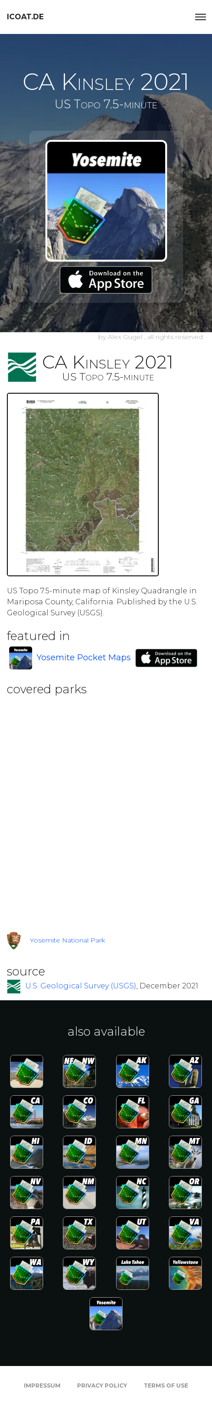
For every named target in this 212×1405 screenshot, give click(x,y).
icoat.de (25, 16)
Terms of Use (166, 1385)
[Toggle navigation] (200, 16)
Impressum (42, 1385)
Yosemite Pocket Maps (84, 657)
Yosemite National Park (67, 940)
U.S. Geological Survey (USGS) (80, 985)
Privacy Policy (102, 1385)
